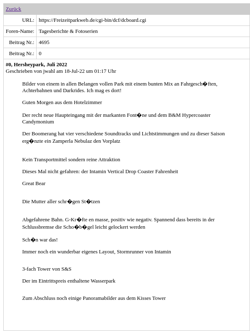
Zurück (13, 9)
